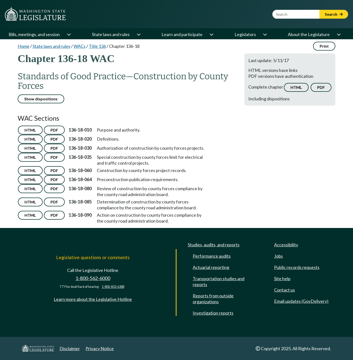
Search (334, 14)
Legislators (245, 34)
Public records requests (296, 267)
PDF (321, 87)
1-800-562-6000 (93, 278)
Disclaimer (70, 348)
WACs (80, 46)
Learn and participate (182, 34)
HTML (296, 87)
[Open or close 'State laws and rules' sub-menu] (138, 34)
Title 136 (97, 46)
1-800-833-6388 (113, 287)
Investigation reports (213, 313)
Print (324, 46)
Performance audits (212, 256)
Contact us (284, 290)
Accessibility (286, 244)
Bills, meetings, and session (34, 34)
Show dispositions (41, 98)
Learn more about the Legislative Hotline (93, 299)
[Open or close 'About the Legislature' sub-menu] (338, 34)
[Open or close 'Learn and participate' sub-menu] (211, 34)
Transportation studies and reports (218, 281)
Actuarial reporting (211, 267)
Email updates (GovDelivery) (301, 301)
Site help (282, 278)
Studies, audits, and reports (214, 244)
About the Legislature (309, 34)
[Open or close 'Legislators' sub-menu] (264, 34)
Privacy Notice (100, 348)
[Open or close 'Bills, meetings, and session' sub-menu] (68, 34)
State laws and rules (111, 34)
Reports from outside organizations (213, 298)
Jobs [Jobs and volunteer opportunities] (278, 256)
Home (23, 46)
